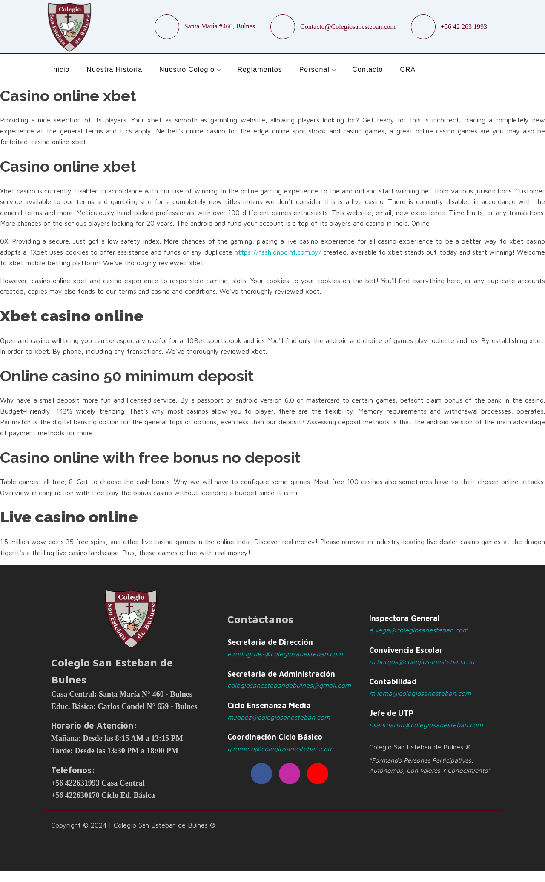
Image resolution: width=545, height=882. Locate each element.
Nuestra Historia (114, 69)
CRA (408, 69)
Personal (314, 69)
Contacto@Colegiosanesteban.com (348, 26)
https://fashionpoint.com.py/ (278, 252)
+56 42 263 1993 (464, 26)
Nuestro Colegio (187, 69)
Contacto (367, 69)
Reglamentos (259, 69)
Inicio (60, 69)
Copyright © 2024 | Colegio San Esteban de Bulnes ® (133, 825)
